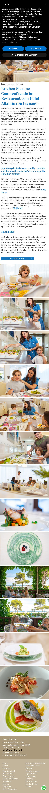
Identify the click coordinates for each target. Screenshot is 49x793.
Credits (29, 786)
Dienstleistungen (10, 778)
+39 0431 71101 (13, 747)
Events (6, 784)
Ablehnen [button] (13, 49)
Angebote (7, 781)
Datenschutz (31, 781)
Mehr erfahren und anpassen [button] (24, 55)
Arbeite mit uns (32, 771)
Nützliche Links (32, 765)
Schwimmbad (9, 771)
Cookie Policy (32, 784)
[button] (46, 4)
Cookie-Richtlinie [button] (17, 17)
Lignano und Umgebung (31, 774)
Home (3, 84)
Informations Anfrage (35, 763)
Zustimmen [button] (36, 49)
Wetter (29, 768)
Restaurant (10, 84)
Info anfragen (16, 258)
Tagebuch (7, 786)
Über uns (29, 778)
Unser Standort (9, 789)
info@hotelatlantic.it (12, 750)
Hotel (5, 765)
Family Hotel (8, 776)
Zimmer (6, 768)
